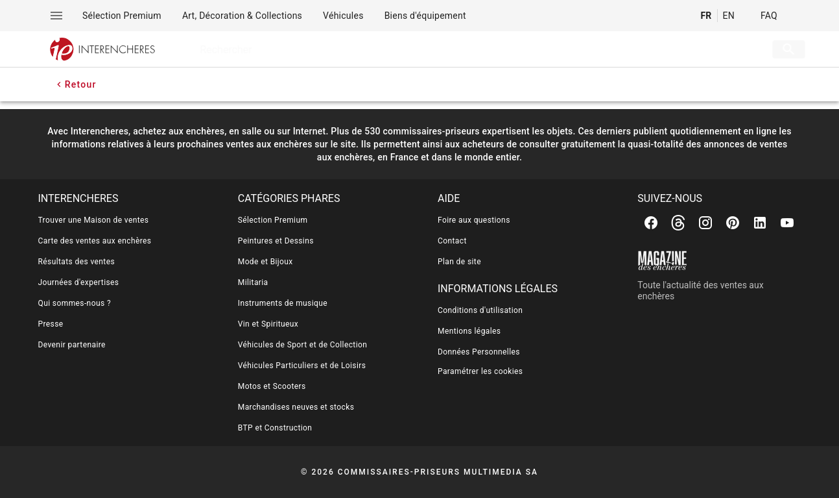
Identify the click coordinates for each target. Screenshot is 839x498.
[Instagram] (705, 222)
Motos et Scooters (272, 386)
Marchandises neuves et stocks (296, 407)
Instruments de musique (282, 303)
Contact (452, 240)
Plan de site (459, 261)
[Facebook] (651, 222)
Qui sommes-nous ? (74, 303)
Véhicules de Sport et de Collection (303, 344)
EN (729, 15)
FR (705, 15)
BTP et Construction (275, 427)
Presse (51, 324)
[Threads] (678, 222)
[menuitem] (122, 15)
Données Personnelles (479, 351)
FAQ (769, 15)
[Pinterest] (732, 222)
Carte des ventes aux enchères (95, 240)
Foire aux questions (474, 220)
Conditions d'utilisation (480, 310)
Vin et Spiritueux (268, 324)
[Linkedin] (760, 222)
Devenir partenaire (72, 344)
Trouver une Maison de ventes (93, 220)
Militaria (253, 282)
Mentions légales (469, 331)
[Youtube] (787, 222)
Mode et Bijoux (265, 261)
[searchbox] (464, 49)
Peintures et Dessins (276, 240)
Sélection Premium (273, 220)
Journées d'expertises (78, 282)
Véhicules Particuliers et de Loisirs (302, 365)
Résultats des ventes (76, 261)
